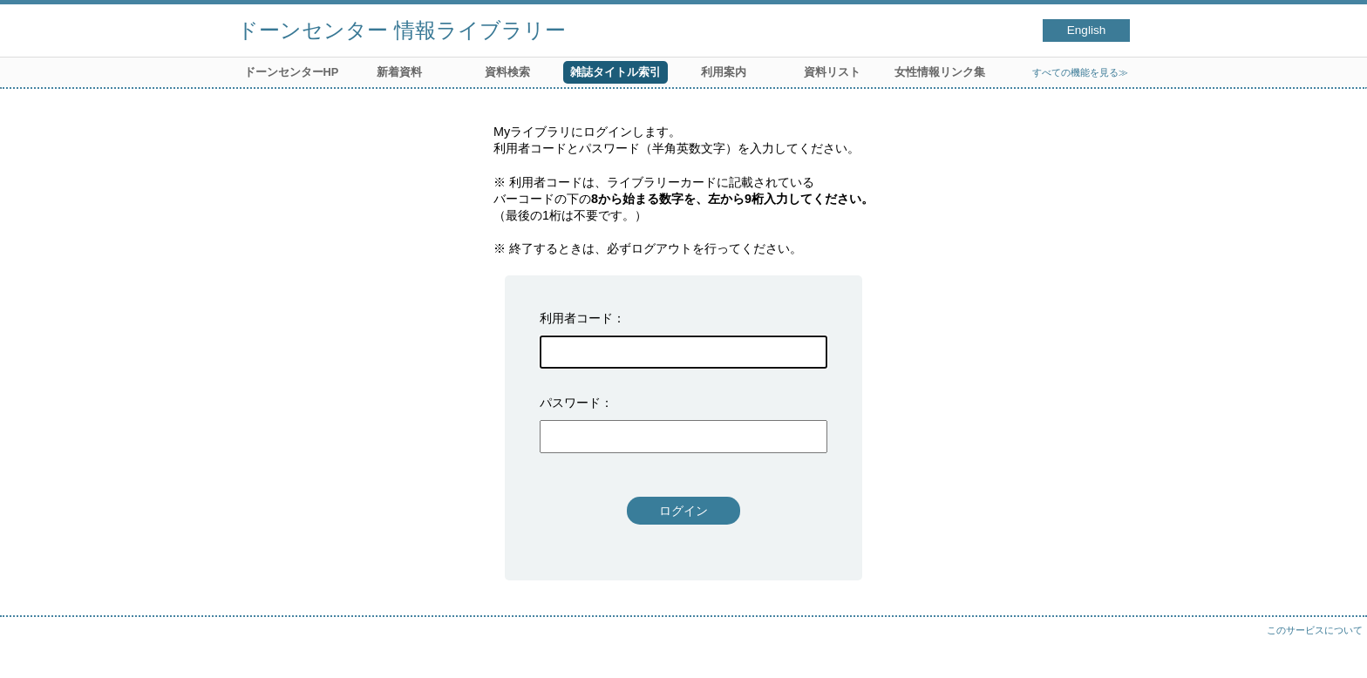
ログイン (683, 511)
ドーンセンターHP (291, 71)
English (1086, 30)
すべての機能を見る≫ (1080, 72)
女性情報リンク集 (939, 71)
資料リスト (832, 71)
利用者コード (576, 318)
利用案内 (723, 71)
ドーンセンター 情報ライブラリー (401, 30)
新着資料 (399, 71)
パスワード (570, 403)
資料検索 (507, 71)
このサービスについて (1315, 630)
